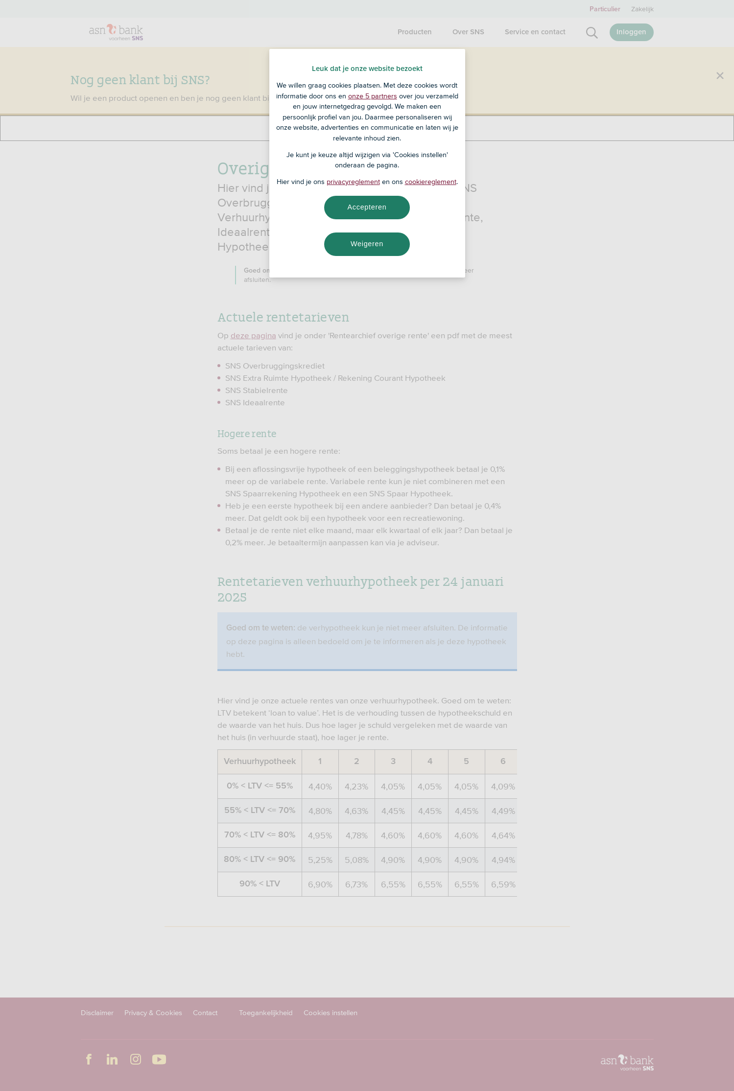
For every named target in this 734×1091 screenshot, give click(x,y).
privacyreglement (353, 182)
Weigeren (367, 244)
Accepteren (367, 207)
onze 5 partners (372, 96)
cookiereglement (430, 182)
